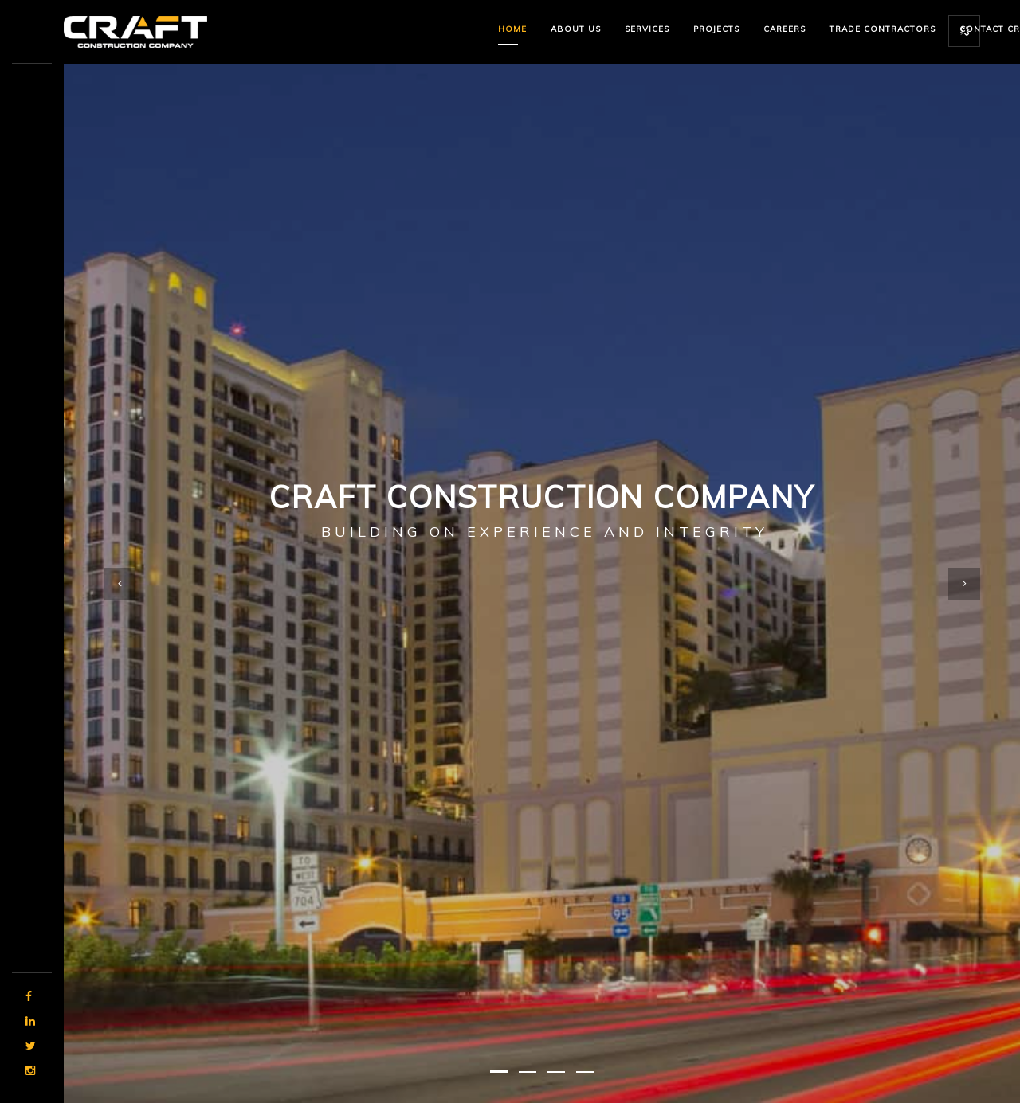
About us (576, 29)
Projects (716, 29)
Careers (784, 29)
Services (647, 29)
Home (512, 29)
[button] (498, 1071)
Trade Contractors (883, 29)
